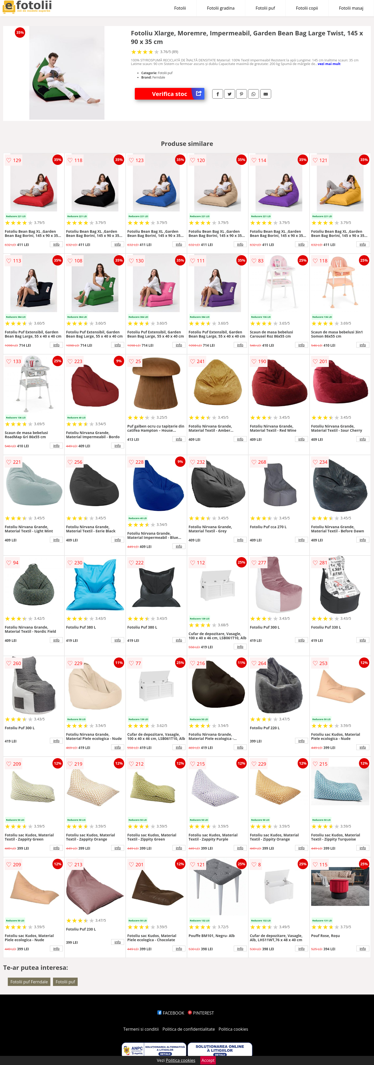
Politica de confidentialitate (189, 1029)
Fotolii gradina (221, 8)
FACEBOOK (170, 1013)
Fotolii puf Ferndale (29, 982)
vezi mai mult (329, 63)
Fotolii (180, 8)
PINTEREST (201, 1013)
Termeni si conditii (141, 1029)
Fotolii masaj (351, 8)
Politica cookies (233, 1029)
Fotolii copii (307, 8)
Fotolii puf (265, 8)
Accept (208, 1060)
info (56, 244)
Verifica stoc (178, 94)
